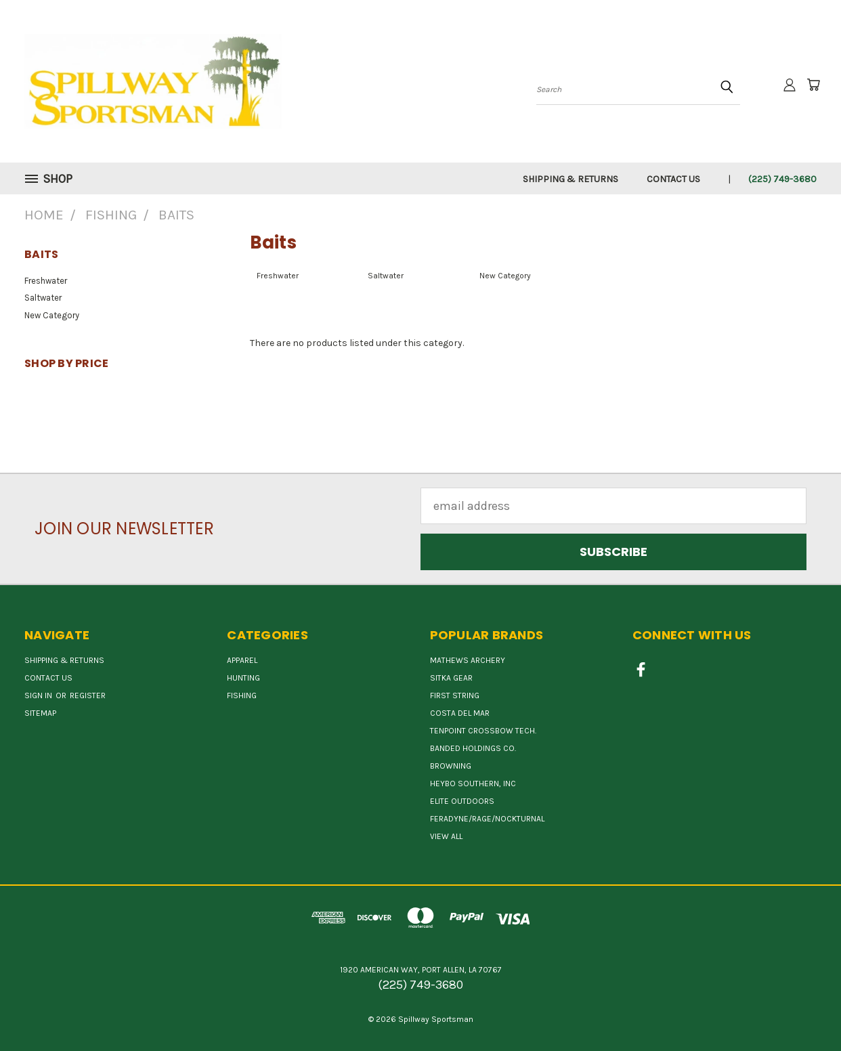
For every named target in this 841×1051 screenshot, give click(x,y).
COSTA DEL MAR (460, 713)
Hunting (243, 678)
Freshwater (45, 281)
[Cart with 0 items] (813, 84)
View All (446, 836)
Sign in (39, 695)
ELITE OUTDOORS (462, 801)
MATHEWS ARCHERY (467, 660)
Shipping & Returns (570, 179)
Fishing (242, 695)
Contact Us (673, 179)
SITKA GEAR (451, 678)
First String (454, 695)
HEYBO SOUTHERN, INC (473, 783)
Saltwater (43, 298)
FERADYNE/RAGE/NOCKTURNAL (487, 818)
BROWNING (450, 766)
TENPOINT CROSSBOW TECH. (483, 730)
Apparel (242, 660)
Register (88, 695)
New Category (51, 315)
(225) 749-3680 (782, 179)
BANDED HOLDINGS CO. (473, 748)
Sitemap (40, 713)
